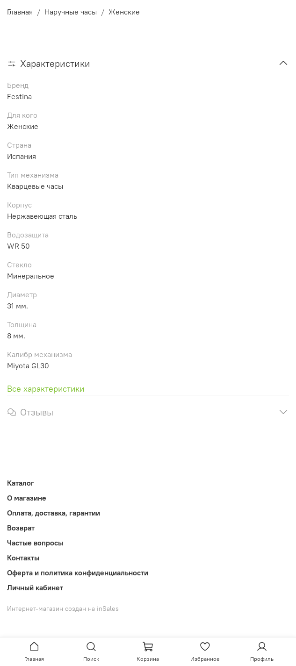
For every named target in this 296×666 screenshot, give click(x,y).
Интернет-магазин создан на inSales (63, 608)
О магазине (26, 497)
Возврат (21, 527)
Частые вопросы (35, 542)
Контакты (23, 557)
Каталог (20, 482)
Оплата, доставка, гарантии (53, 512)
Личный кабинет (35, 587)
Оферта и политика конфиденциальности (77, 572)
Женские (124, 11)
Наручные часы (70, 11)
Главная (20, 11)
